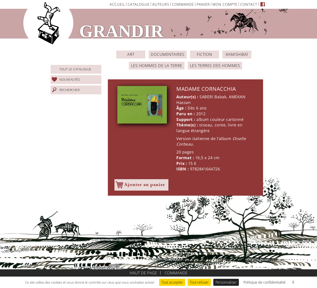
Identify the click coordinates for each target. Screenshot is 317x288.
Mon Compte (225, 4)
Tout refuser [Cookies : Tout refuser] (199, 282)
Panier (203, 4)
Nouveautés (69, 79)
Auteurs (160, 4)
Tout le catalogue (75, 69)
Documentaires (167, 54)
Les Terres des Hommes (215, 65)
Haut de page (143, 272)
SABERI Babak (212, 96)
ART (131, 54)
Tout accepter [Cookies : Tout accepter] (172, 282)
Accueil (117, 4)
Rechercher (69, 90)
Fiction (204, 54)
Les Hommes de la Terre (156, 65)
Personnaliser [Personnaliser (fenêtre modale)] (226, 282)
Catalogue (139, 4)
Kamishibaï (237, 54)
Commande (183, 4)
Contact (248, 4)
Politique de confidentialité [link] (264, 282)
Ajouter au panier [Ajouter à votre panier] (144, 184)
